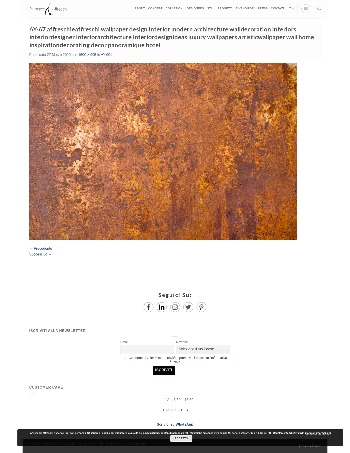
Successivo (40, 254)
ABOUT (140, 8)
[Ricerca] (319, 8)
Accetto (181, 438)
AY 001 (106, 55)
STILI (211, 8)
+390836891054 (175, 410)
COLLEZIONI (174, 8)
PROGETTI (224, 8)
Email (124, 342)
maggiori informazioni (318, 433)
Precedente (40, 248)
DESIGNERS (195, 8)
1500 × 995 (87, 55)
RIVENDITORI (245, 8)
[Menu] (305, 8)
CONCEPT (155, 8)
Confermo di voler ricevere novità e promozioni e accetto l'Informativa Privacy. (178, 359)
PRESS (263, 8)
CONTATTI (278, 8)
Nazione (182, 342)
